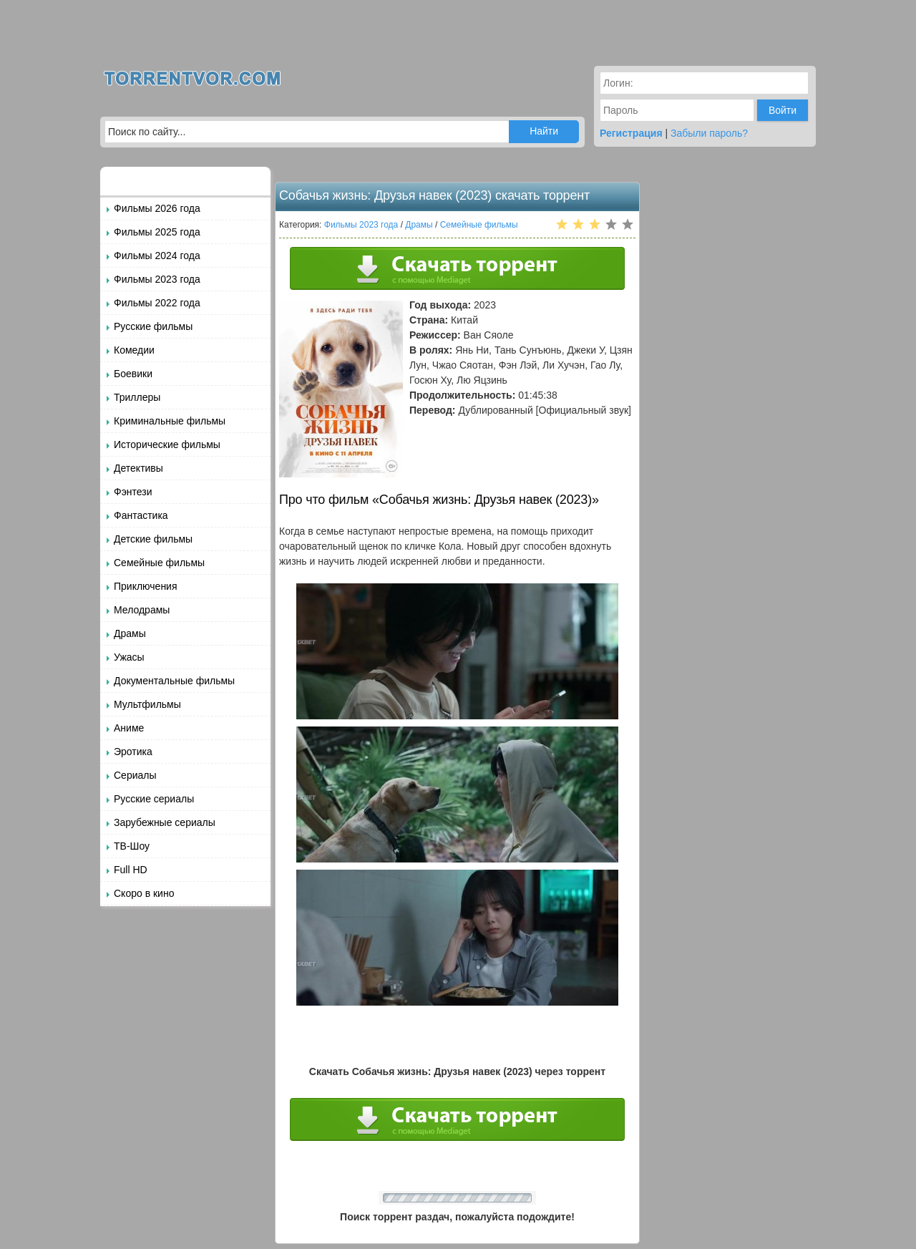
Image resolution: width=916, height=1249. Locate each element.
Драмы (130, 633)
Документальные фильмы (174, 680)
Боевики (133, 373)
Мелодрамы (142, 610)
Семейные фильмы (159, 562)
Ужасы (129, 657)
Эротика (133, 751)
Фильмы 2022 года (157, 302)
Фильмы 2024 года (157, 255)
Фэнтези (133, 491)
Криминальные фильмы (169, 421)
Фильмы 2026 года (157, 208)
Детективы (138, 468)
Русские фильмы (153, 326)
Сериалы (135, 775)
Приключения (145, 586)
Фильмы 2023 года (157, 279)
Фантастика (141, 515)
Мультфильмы (147, 704)
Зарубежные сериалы (164, 822)
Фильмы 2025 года (157, 232)
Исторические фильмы (167, 444)
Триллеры (137, 397)
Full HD (130, 869)
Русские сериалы (154, 799)
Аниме (129, 728)
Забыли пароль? (709, 133)
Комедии (134, 350)
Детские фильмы (153, 539)
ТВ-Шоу (132, 846)
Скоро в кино (144, 893)
